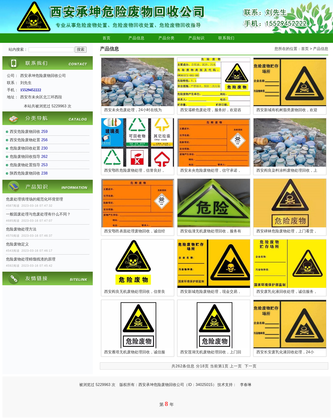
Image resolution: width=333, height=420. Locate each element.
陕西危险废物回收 (25, 173)
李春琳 (245, 385)
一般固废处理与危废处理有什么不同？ (38, 214)
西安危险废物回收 (25, 132)
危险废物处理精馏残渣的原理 (30, 259)
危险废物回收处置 (25, 148)
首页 (107, 38)
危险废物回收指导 (25, 157)
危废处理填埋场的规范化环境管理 (34, 199)
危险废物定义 (17, 244)
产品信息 (136, 38)
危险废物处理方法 (21, 229)
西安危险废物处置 (25, 140)
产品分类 (166, 38)
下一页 (251, 366)
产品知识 (196, 38)
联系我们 (226, 38)
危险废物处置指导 (25, 165)
